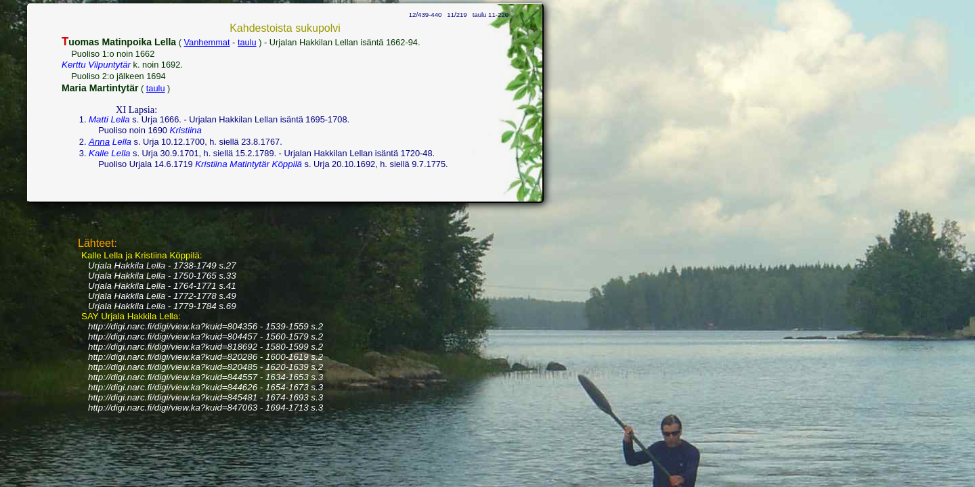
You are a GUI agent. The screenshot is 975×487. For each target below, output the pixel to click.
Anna (99, 142)
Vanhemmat (207, 42)
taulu (247, 42)
